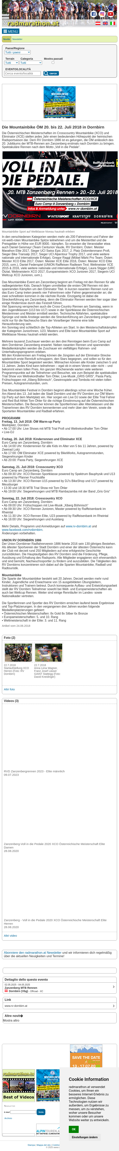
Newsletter (17, 39)
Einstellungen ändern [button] (85, 1137)
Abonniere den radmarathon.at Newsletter (32, 952)
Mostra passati (53, 58)
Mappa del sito (44, 1145)
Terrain (9, 58)
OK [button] (74, 1129)
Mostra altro (11, 1020)
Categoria (27, 58)
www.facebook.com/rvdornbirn (22, 529)
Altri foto (9, 689)
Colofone (56, 1145)
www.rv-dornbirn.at (78, 526)
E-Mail (7, 1112)
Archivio (8, 1118)
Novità (6, 39)
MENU (10, 31)
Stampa (31, 1145)
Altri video (10, 935)
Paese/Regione (15, 48)
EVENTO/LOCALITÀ (18, 69)
